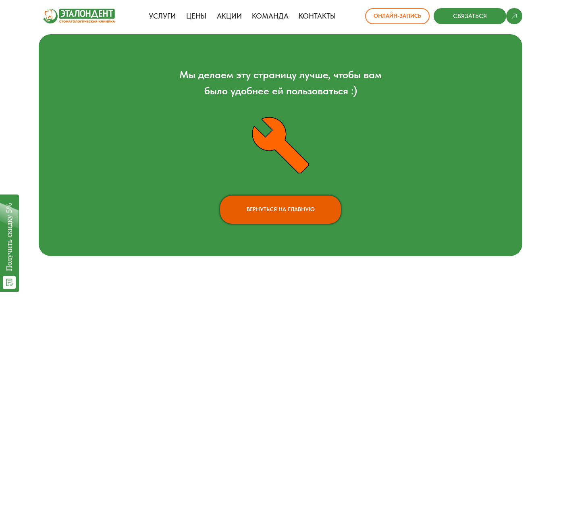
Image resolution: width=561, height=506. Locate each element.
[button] (470, 16)
